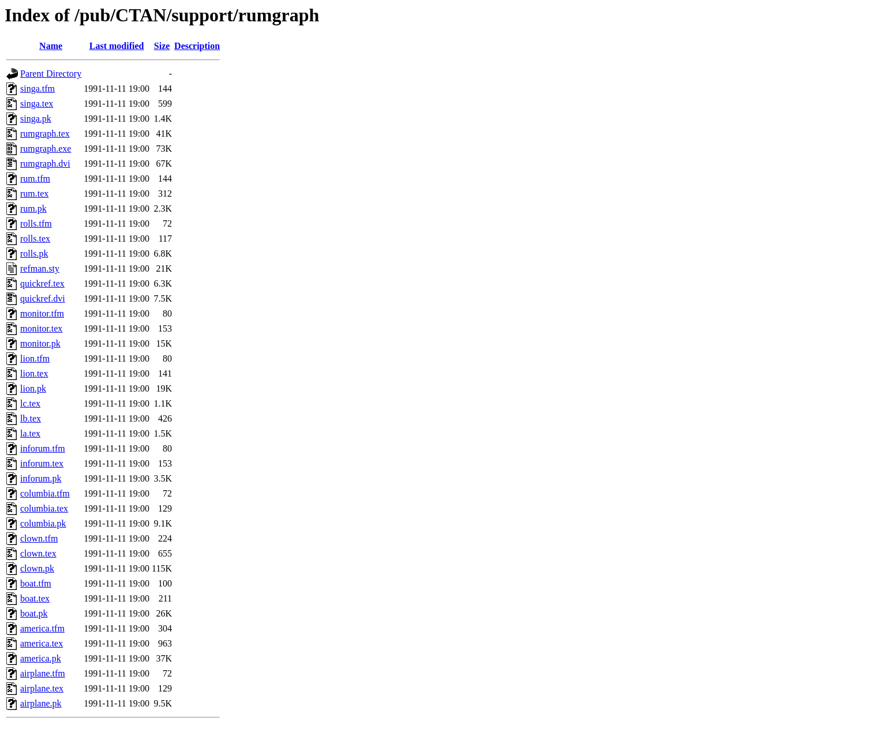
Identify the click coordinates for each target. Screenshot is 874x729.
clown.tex (38, 553)
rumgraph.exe (45, 148)
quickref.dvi (42, 298)
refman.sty (39, 268)
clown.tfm (39, 538)
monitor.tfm (42, 313)
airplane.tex (41, 688)
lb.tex (30, 418)
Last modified (116, 46)
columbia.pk (43, 523)
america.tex (41, 643)
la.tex (30, 433)
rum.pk (33, 208)
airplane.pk (41, 703)
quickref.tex (42, 283)
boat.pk (34, 613)
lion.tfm (35, 358)
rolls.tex (35, 238)
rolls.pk (34, 253)
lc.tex (30, 403)
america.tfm (42, 628)
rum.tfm (35, 178)
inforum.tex (41, 463)
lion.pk (33, 388)
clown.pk (37, 568)
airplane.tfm (42, 673)
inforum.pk (41, 478)
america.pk (40, 658)
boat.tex (35, 598)
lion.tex (34, 373)
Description (197, 46)
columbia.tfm (45, 493)
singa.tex (36, 103)
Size (162, 46)
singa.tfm (37, 88)
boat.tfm (35, 583)
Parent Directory (50, 73)
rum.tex (34, 193)
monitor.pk (40, 343)
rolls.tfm (36, 223)
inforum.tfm (42, 448)
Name (50, 46)
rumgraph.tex (45, 133)
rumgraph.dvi (45, 163)
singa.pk (35, 118)
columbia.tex (44, 508)
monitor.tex (41, 328)
